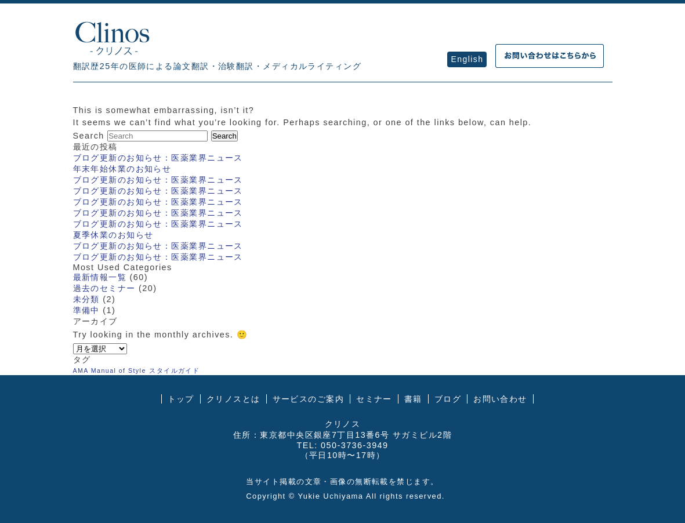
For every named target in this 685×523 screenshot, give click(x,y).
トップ (181, 399)
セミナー (374, 399)
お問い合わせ (500, 399)
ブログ (447, 399)
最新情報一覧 (100, 277)
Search (88, 135)
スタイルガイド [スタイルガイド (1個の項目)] (174, 370)
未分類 (86, 299)
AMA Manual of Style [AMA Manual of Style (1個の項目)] (109, 370)
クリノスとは (233, 399)
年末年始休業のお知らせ (122, 168)
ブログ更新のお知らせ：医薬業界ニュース (158, 157)
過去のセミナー (104, 288)
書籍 (413, 399)
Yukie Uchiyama (330, 496)
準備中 (86, 310)
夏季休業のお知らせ (113, 234)
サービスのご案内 (309, 399)
